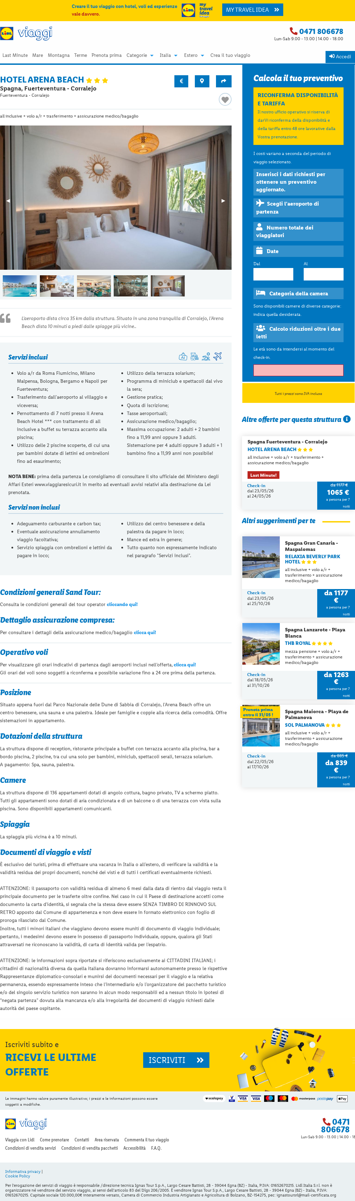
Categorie (137, 55)
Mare (37, 55)
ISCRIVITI (176, 1060)
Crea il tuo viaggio (230, 55)
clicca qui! (145, 632)
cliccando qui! (122, 604)
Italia (165, 55)
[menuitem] (15, 55)
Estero (191, 55)
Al (306, 263)
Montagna (59, 55)
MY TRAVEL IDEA (252, 9)
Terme (80, 55)
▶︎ (227, 202)
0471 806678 (321, 31)
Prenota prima (107, 55)
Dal (256, 263)
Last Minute (15, 55)
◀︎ (11, 202)
